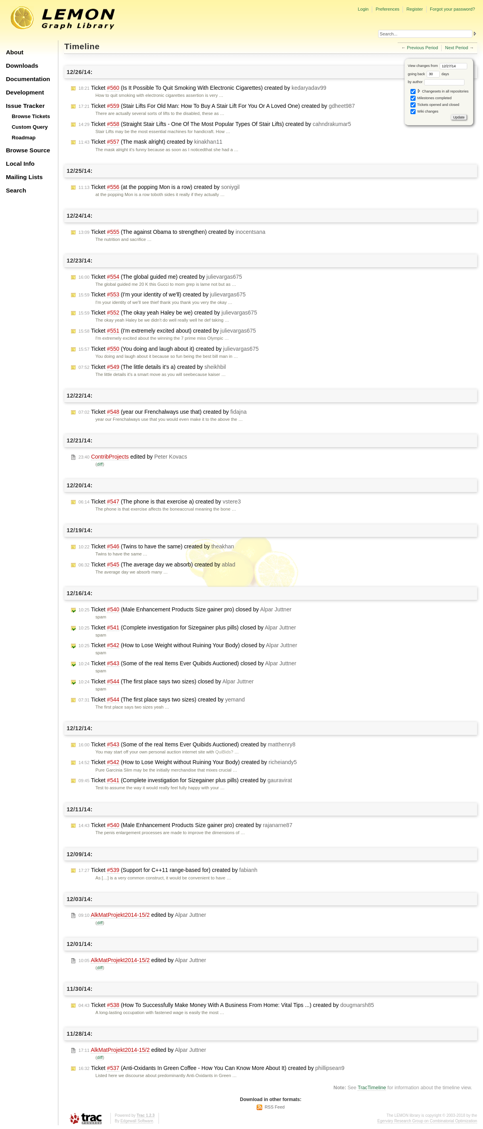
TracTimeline (372, 1087)
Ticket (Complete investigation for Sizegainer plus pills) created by (185, 780)
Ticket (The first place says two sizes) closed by (166, 681)
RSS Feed (275, 1107)
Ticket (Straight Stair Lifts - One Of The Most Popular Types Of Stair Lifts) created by (214, 124)
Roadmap (24, 138)
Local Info (20, 163)
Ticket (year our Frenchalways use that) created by (162, 412)
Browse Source (28, 150)
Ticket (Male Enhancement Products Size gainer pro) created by (185, 825)
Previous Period (422, 47)
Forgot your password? (452, 9)
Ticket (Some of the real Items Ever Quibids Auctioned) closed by (187, 663)
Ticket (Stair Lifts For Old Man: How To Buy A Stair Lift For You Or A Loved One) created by (216, 106)
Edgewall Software (136, 1121)
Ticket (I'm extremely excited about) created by (167, 331)
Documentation (28, 79)
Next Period (456, 47)
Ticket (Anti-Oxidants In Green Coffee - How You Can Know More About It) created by (211, 1068)
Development (25, 92)
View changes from (437, 66)
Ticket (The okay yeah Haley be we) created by (167, 312)
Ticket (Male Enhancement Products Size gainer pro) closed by (184, 609)
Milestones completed (431, 98)
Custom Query (30, 127)
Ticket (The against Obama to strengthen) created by (171, 232)
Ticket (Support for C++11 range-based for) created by (167, 870)
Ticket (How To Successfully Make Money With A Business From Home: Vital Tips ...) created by (226, 1005)
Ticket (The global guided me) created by (160, 277)
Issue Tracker (25, 105)
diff (100, 464)
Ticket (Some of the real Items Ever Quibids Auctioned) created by (186, 744)
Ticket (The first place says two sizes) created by (161, 699)
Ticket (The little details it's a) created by (152, 367)
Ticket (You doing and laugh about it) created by (168, 349)
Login (363, 9)
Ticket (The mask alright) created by (150, 142)
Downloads (22, 65)
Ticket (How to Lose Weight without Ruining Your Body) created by (187, 762)
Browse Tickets (31, 116)
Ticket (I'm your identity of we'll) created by (162, 294)
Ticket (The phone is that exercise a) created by (159, 501)
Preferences (387, 9)
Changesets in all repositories (439, 91)
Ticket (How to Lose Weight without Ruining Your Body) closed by (187, 645)
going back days (428, 74)
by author (436, 82)
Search (16, 190)
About (14, 52)
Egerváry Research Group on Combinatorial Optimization (427, 1121)
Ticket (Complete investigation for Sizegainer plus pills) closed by (187, 627)
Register (415, 9)
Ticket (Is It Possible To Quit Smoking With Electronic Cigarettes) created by (202, 88)
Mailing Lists (24, 177)
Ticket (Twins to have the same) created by (156, 546)
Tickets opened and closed (434, 104)
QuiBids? (224, 752)
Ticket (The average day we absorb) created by (156, 564)
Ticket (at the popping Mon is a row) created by (159, 187)
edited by (132, 456)
